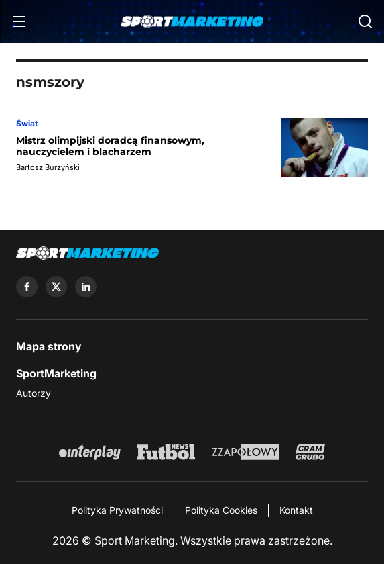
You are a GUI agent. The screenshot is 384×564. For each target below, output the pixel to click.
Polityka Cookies (221, 510)
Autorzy (33, 393)
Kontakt (296, 510)
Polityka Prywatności (117, 510)
